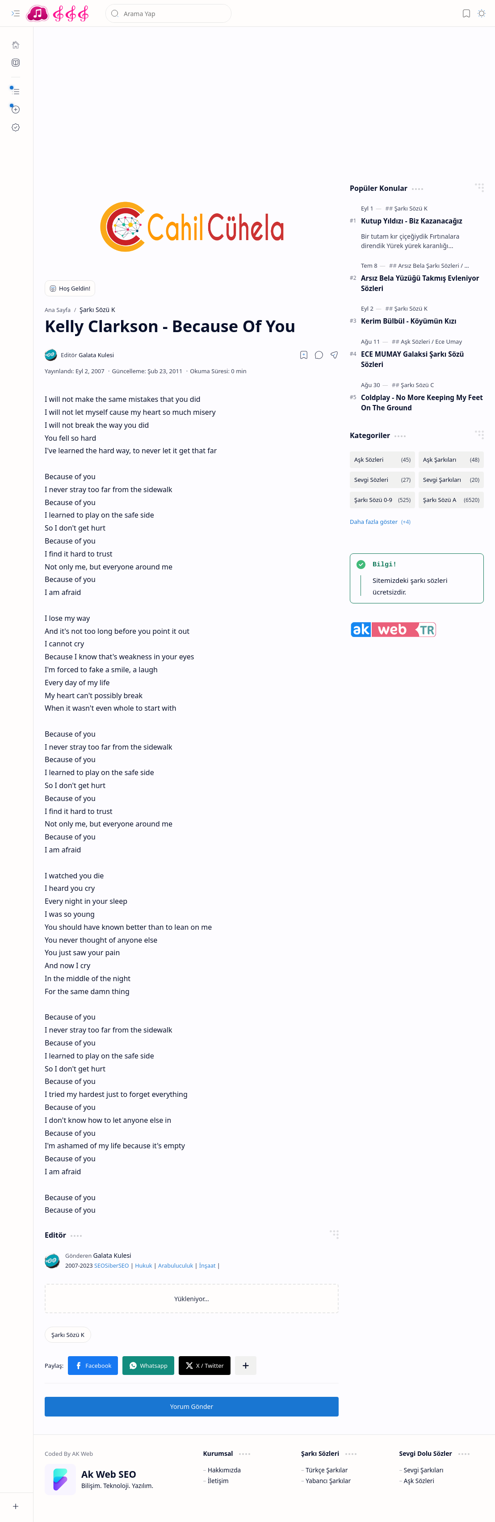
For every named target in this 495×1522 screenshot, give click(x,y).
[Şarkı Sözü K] (68, 1335)
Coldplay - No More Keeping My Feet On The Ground (422, 402)
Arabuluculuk (175, 1265)
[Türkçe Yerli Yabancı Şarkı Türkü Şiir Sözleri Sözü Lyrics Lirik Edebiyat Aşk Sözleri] (58, 13)
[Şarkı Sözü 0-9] (382, 500)
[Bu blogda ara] (168, 13)
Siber (111, 1265)
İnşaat (207, 1265)
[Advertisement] (264, 102)
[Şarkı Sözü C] (417, 385)
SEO (99, 1265)
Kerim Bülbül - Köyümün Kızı (408, 320)
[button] (15, 13)
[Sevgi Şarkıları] (451, 480)
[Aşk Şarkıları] (451, 459)
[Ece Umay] (448, 341)
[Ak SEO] (16, 63)
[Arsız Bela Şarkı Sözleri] (430, 265)
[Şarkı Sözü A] (451, 500)
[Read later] (303, 355)
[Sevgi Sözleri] (382, 480)
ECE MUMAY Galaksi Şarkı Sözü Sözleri (412, 359)
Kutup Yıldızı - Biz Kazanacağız (411, 220)
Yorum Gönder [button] (191, 1406)
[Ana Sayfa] (16, 45)
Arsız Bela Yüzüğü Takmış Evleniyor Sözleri (420, 283)
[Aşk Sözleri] (417, 341)
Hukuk (143, 1265)
